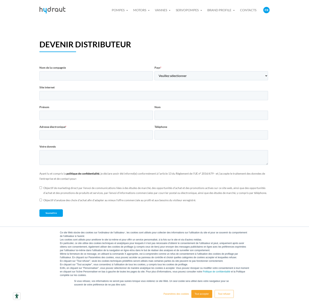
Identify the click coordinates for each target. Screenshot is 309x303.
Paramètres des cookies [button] (176, 294)
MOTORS (139, 10)
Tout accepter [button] (202, 294)
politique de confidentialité (82, 173)
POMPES (118, 10)
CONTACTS (248, 10)
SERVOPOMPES (187, 10)
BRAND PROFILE (219, 10)
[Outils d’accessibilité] (16, 296)
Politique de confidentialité (216, 271)
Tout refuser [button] (224, 294)
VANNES (161, 10)
